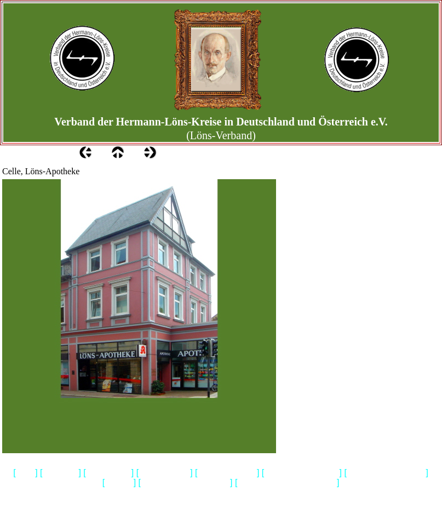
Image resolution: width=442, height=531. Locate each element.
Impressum (61, 473)
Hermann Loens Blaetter (386, 473)
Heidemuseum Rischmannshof (287, 483)
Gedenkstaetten (164, 473)
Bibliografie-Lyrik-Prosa (301, 473)
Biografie (119, 483)
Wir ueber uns (108, 473)
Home (26, 473)
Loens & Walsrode (227, 473)
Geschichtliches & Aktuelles (185, 483)
